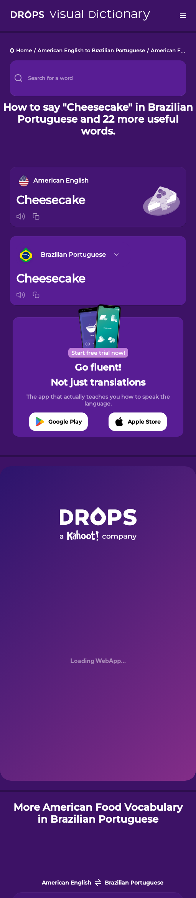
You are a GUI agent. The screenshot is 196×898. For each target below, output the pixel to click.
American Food (170, 51)
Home (24, 51)
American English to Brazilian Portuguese (91, 51)
